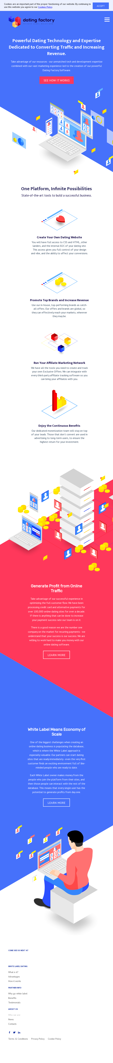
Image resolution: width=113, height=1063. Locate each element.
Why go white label (17, 993)
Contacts (12, 1023)
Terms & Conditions (18, 1038)
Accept (101, 5)
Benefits (12, 998)
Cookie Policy (54, 1038)
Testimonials (14, 1002)
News (11, 1019)
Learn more (56, 655)
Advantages (14, 976)
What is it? (13, 972)
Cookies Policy (45, 6)
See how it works (57, 80)
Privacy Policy (38, 1038)
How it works (14, 981)
